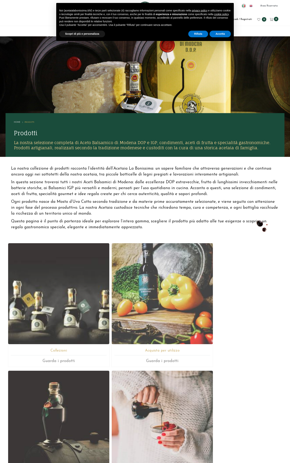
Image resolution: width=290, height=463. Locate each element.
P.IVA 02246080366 (135, 439)
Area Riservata (269, 5)
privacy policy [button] (199, 10)
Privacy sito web (184, 439)
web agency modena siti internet (145, 451)
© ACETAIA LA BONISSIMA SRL (94, 439)
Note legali (160, 439)
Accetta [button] (220, 33)
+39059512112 (154, 397)
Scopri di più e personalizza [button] (82, 33)
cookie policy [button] (221, 14)
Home (25, 94)
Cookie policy (208, 439)
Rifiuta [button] (198, 33)
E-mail (131, 397)
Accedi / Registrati (238, 19)
